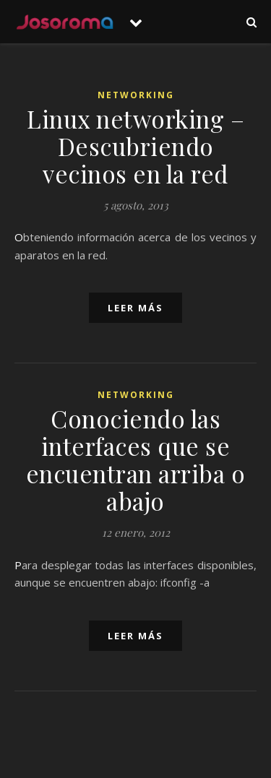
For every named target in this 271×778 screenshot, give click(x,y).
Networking (136, 95)
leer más (135, 307)
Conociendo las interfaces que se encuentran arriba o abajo (136, 459)
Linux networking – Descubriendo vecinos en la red (135, 146)
